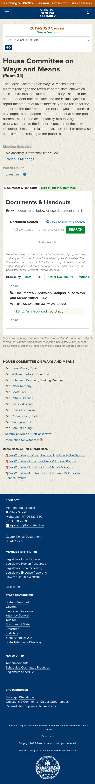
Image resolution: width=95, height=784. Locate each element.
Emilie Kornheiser (24, 410)
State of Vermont (17, 602)
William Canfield (23, 374)
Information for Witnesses (24, 440)
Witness (85, 277)
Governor (12, 607)
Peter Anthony (21, 386)
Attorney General (17, 615)
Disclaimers (27, 697)
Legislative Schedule (20, 672)
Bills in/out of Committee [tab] (58, 188)
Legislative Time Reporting (24, 568)
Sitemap (11, 697)
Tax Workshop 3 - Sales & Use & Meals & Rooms (39, 467)
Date (28, 277)
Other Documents (60, 277)
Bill (40, 277)
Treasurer (12, 629)
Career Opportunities (54, 702)
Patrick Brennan (22, 398)
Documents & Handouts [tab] (20, 188)
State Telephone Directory (24, 642)
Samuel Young (22, 428)
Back (14, 286)
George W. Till (21, 422)
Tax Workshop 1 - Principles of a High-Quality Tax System (45, 455)
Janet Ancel (20, 368)
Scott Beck (19, 392)
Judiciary (12, 633)
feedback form (73, 725)
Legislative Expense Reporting (26, 573)
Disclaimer (13, 587)
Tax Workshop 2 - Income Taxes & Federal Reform (40, 461)
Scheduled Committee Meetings (28, 667)
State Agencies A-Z (19, 638)
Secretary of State (18, 624)
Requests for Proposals (21, 706)
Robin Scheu (20, 416)
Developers (47, 736)
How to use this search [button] (65, 222)
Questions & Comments (22, 702)
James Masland (22, 404)
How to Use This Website (23, 577)
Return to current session (72, 3)
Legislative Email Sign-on (23, 559)
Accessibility (47, 706)
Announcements (17, 663)
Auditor (11, 620)
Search (76, 229)
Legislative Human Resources (26, 564)
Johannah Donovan (25, 380)
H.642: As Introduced (31, 311)
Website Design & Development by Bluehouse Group (47, 750)
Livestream (14, 174)
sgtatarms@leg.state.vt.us (25, 525)
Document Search (47, 222)
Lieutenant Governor (20, 611)
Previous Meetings (20, 159)
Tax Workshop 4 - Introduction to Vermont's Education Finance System (43, 475)
